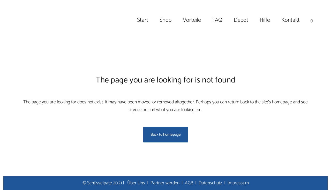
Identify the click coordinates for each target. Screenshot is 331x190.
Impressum (238, 183)
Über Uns (136, 183)
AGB (189, 183)
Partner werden (165, 183)
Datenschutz (210, 183)
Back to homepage (166, 134)
